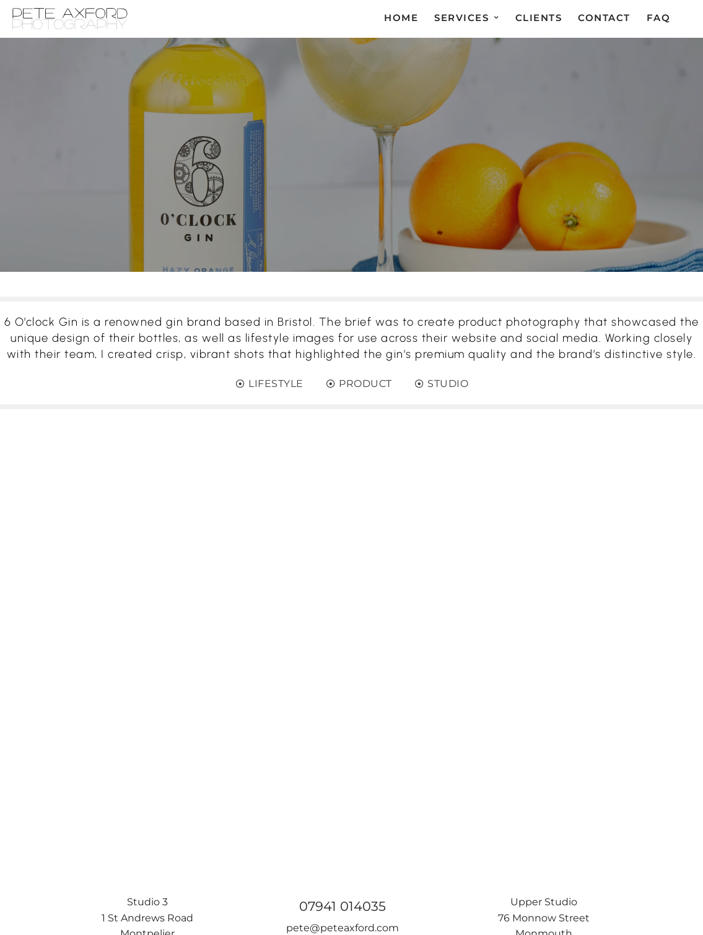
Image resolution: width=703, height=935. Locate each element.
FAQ (659, 18)
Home (401, 18)
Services (461, 18)
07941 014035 (342, 906)
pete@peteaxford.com (342, 928)
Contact (604, 18)
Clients (538, 18)
